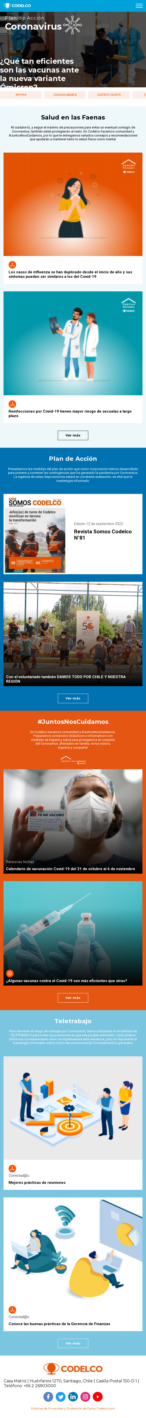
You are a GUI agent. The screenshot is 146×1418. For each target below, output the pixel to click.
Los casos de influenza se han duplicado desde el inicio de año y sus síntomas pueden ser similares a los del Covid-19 (70, 274)
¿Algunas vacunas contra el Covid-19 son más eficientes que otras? (66, 981)
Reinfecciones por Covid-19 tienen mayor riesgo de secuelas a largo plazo (70, 413)
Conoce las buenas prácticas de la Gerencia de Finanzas (59, 1324)
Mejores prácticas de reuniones (37, 1182)
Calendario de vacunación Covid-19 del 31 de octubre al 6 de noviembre (70, 869)
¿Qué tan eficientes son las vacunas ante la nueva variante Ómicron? (40, 74)
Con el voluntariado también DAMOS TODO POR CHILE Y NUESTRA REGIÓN (66, 679)
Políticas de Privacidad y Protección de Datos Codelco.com (73, 1408)
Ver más (73, 435)
